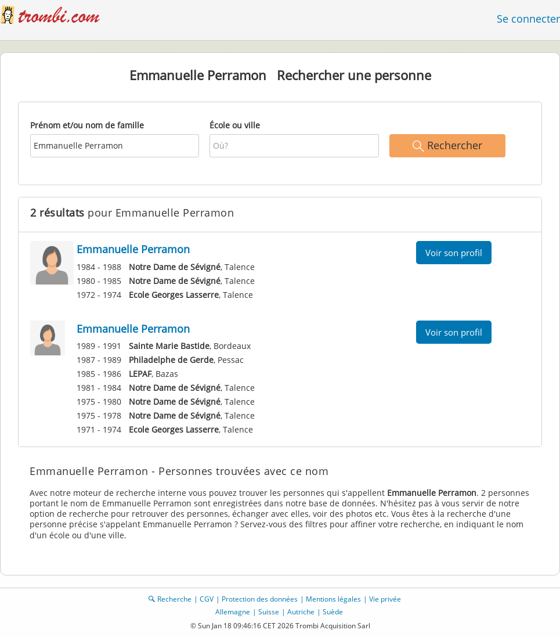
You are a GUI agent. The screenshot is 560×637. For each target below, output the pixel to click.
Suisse (268, 612)
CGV (207, 599)
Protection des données (260, 599)
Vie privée (385, 599)
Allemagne (232, 612)
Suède (333, 612)
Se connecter (528, 19)
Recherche (174, 599)
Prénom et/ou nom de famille (87, 125)
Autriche (301, 612)
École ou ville (234, 125)
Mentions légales (333, 599)
